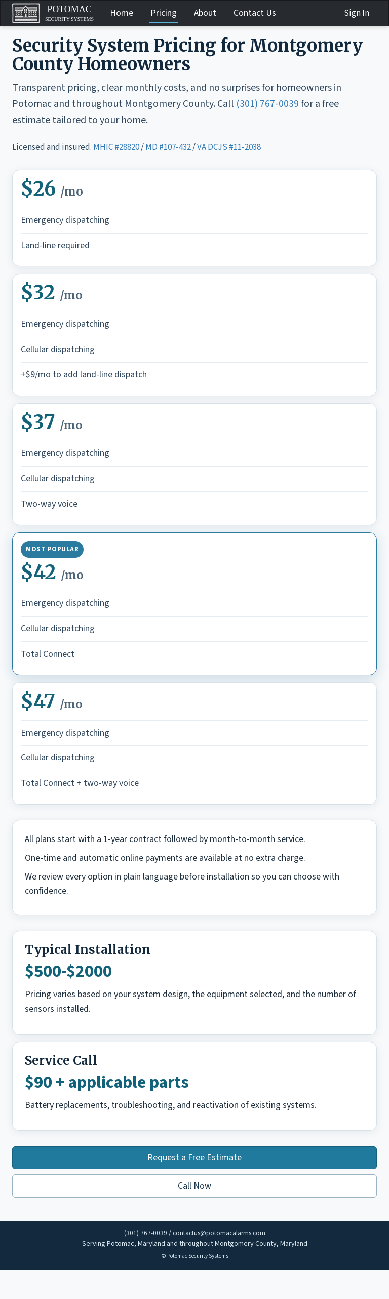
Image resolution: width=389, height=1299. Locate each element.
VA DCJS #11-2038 (229, 147)
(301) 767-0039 (267, 104)
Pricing (163, 13)
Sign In (356, 13)
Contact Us (255, 13)
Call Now (194, 1185)
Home (121, 13)
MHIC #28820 (116, 147)
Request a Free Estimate (194, 1157)
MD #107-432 (168, 147)
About (205, 13)
